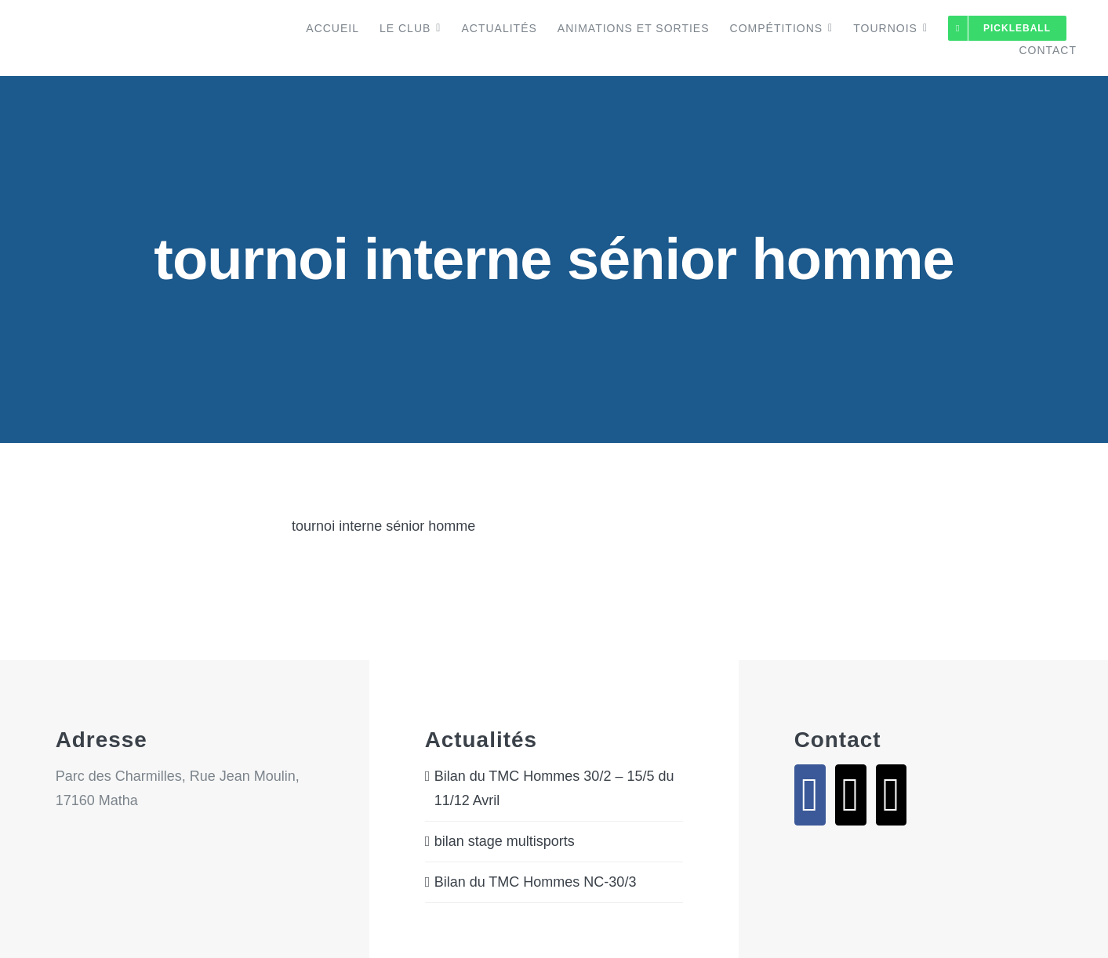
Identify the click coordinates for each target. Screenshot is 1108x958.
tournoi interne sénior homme (383, 526)
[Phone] (891, 795)
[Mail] (850, 795)
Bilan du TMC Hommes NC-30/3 (535, 882)
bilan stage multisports (504, 841)
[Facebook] (810, 795)
